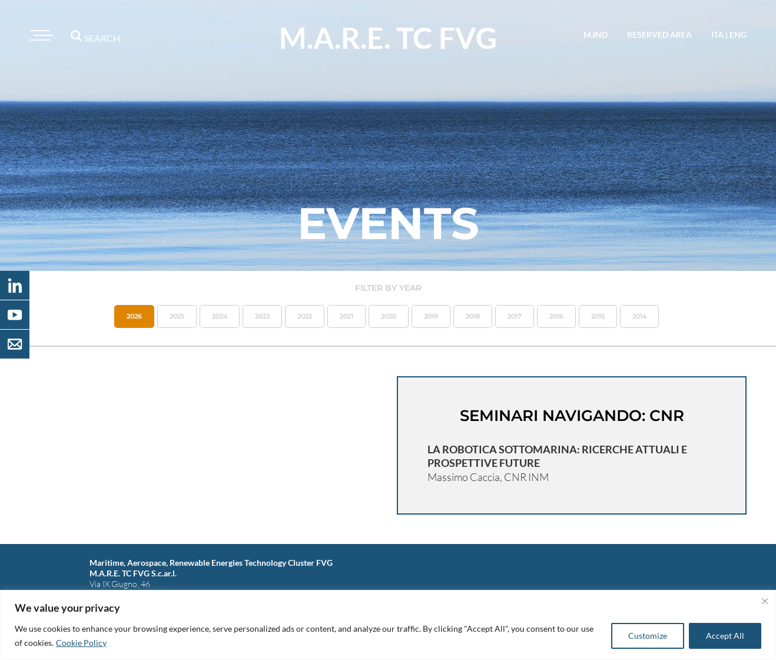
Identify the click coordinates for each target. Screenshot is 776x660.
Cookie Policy (81, 643)
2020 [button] (388, 316)
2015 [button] (598, 316)
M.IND (595, 34)
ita (717, 34)
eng (738, 34)
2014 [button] (639, 316)
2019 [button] (431, 316)
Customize (647, 636)
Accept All (725, 636)
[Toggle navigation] (40, 35)
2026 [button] (134, 316)
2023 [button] (262, 316)
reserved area (659, 34)
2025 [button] (177, 316)
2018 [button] (473, 316)
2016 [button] (556, 316)
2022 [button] (304, 316)
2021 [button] (346, 316)
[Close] (765, 601)
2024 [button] (219, 316)
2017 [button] (515, 316)
